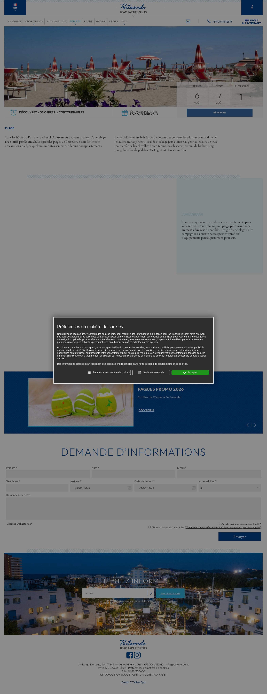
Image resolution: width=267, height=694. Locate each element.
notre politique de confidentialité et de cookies (163, 363)
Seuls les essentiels (151, 372)
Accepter (190, 372)
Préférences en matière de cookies (109, 372)
